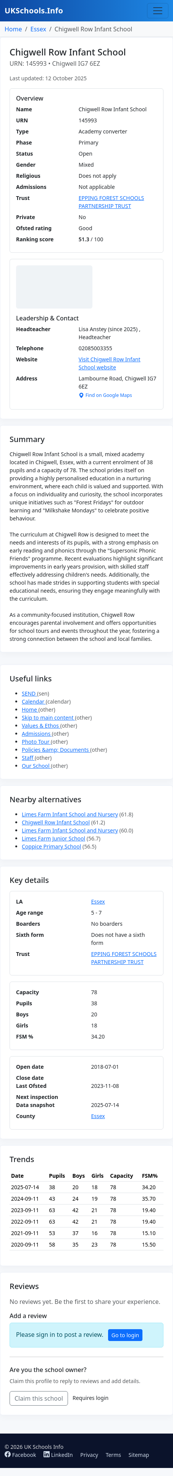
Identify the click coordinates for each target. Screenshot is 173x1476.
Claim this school (39, 1398)
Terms (113, 1454)
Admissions (37, 733)
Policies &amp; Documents (56, 749)
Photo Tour (36, 741)
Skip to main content (48, 717)
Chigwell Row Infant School (56, 822)
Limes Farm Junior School (53, 838)
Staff (28, 757)
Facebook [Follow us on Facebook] (21, 1454)
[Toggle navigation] (157, 10)
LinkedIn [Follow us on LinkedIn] (59, 1454)
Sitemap (139, 1454)
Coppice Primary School (51, 846)
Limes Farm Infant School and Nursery (70, 814)
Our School (36, 765)
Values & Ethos (41, 725)
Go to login (125, 1335)
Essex (38, 29)
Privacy (89, 1454)
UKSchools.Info (34, 10)
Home (13, 29)
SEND (29, 693)
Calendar (34, 701)
